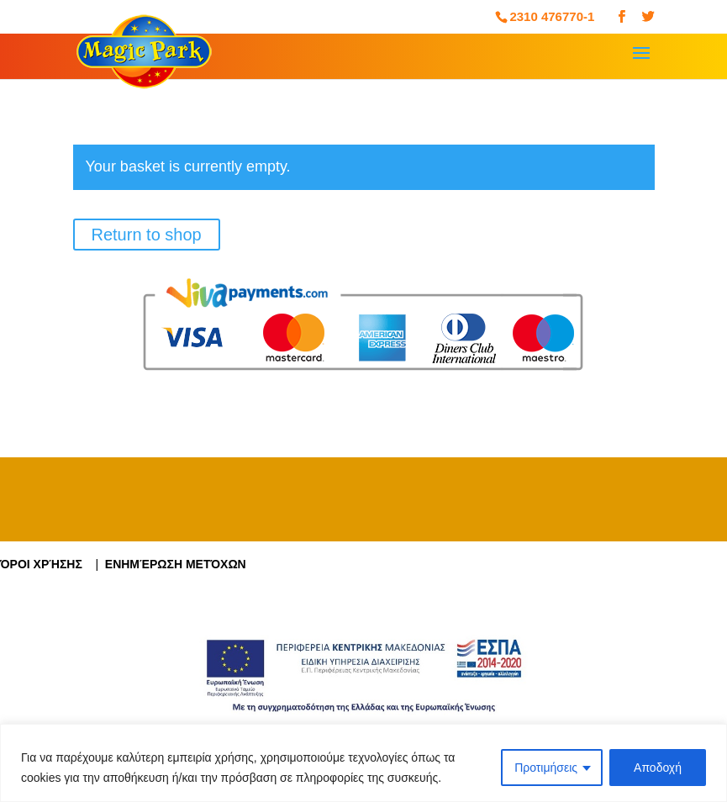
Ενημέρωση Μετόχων (175, 564)
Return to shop (147, 234)
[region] (363, 763)
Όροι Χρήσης (47, 564)
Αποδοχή (658, 767)
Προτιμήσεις (545, 767)
